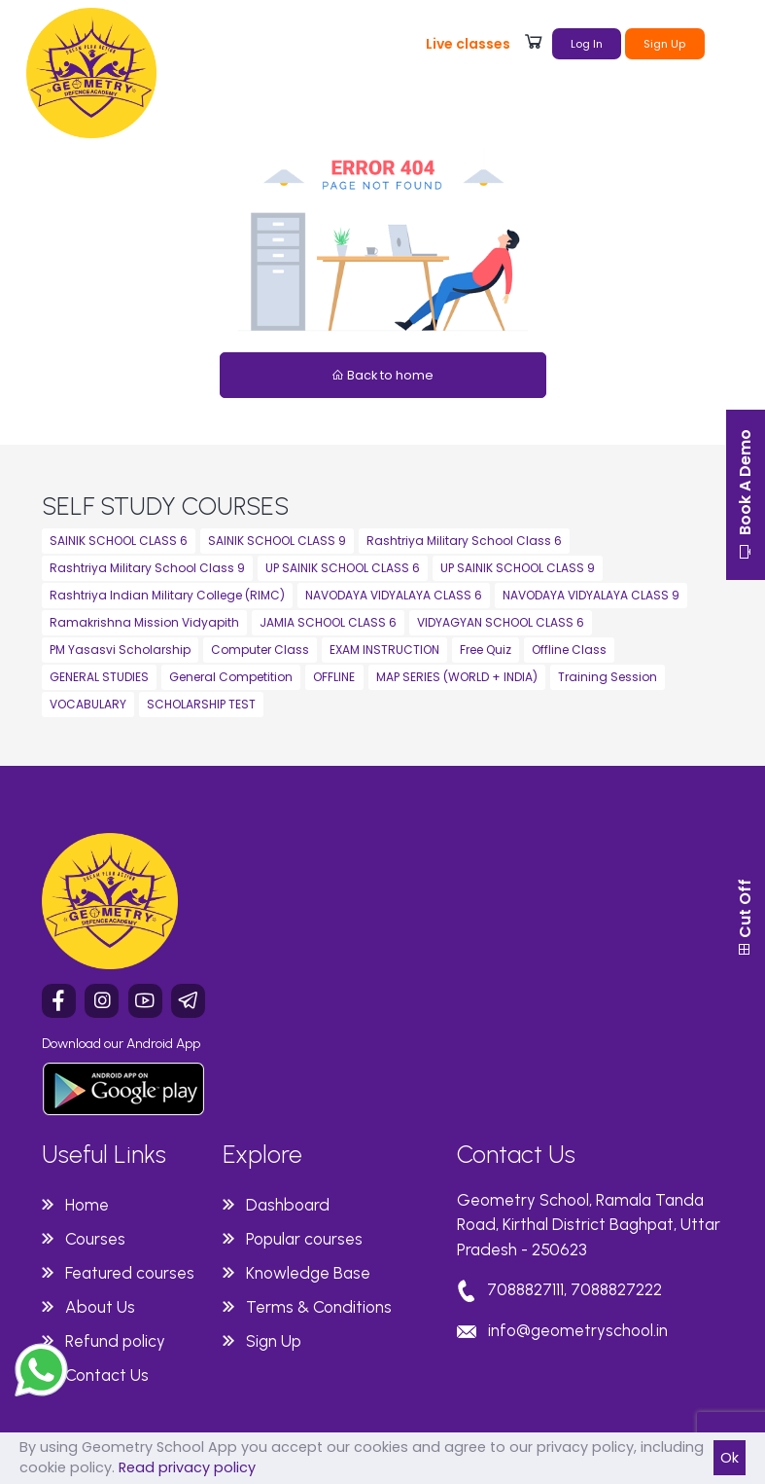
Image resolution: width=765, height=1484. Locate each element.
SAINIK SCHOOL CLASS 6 (119, 540)
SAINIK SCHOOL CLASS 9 (277, 540)
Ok (729, 1457)
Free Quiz (485, 649)
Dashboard (288, 1204)
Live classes (468, 44)
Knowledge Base (308, 1273)
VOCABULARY (88, 704)
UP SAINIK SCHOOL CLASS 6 (342, 568)
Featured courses (129, 1273)
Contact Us (107, 1375)
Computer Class (260, 649)
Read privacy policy (187, 1467)
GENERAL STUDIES (99, 677)
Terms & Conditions (319, 1307)
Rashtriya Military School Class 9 (147, 568)
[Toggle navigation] (728, 41)
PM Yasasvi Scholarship (120, 649)
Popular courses (304, 1239)
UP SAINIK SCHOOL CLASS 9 (517, 568)
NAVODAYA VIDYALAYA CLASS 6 (393, 595)
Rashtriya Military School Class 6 (464, 540)
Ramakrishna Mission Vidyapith (144, 622)
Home (87, 1204)
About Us (100, 1307)
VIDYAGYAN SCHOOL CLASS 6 (500, 622)
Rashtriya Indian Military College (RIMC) (167, 595)
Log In (587, 44)
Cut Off (745, 918)
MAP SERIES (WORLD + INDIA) (457, 677)
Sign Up (664, 44)
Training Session (607, 677)
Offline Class (569, 649)
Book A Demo (745, 495)
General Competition (231, 677)
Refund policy (115, 1341)
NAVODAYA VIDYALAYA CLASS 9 (591, 595)
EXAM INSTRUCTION (384, 649)
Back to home (382, 375)
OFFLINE (334, 677)
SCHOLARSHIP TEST (201, 704)
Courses (95, 1239)
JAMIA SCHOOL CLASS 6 (328, 622)
